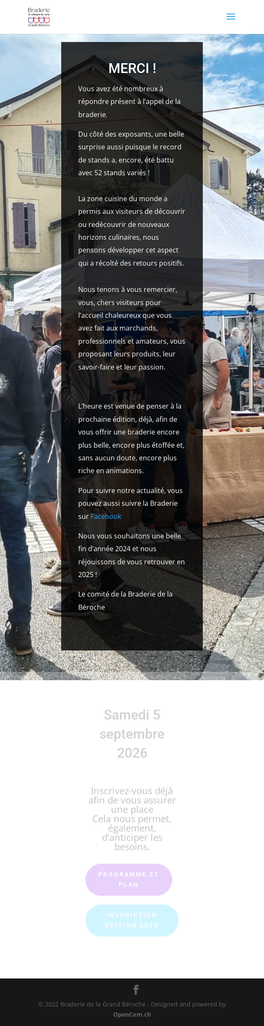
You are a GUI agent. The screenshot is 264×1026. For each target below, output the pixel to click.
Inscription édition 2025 (132, 918)
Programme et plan (128, 877)
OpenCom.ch (132, 1014)
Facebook (106, 516)
